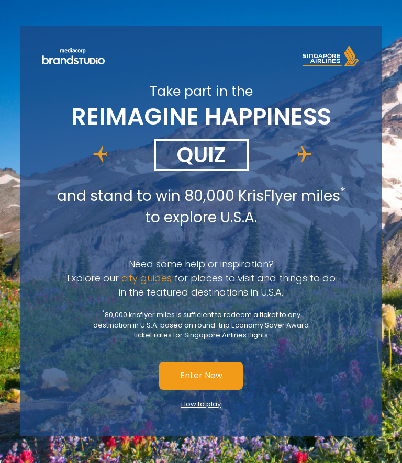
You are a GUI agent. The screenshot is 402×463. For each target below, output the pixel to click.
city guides (146, 278)
